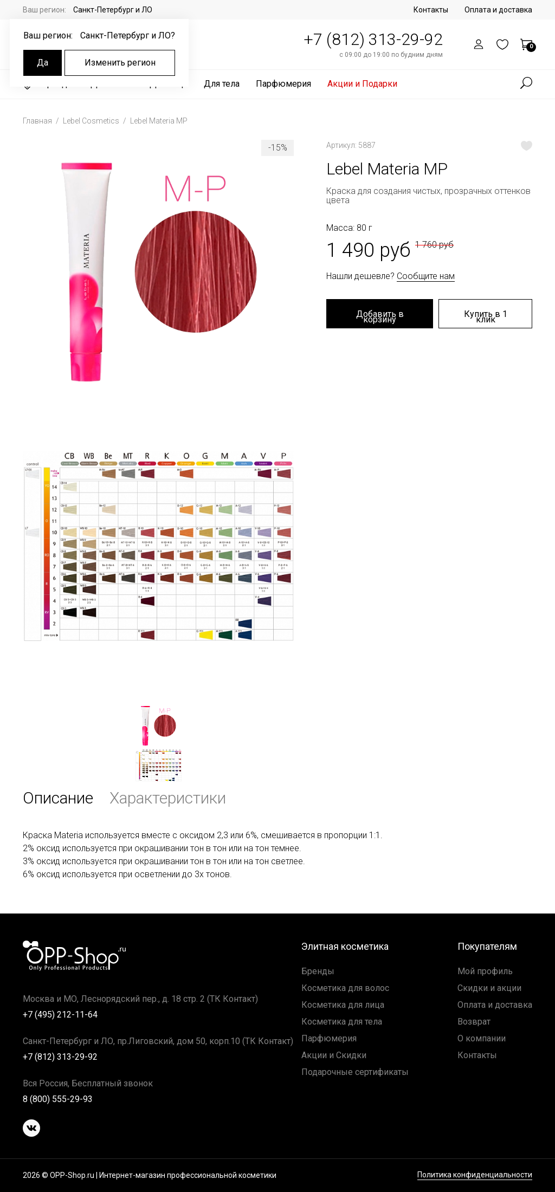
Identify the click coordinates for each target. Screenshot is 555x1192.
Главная (38, 120)
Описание (58, 797)
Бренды (317, 971)
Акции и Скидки (333, 1055)
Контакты (431, 9)
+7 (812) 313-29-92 (373, 39)
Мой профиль (485, 971)
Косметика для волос (345, 988)
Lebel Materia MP (159, 120)
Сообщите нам (426, 276)
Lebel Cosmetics (92, 120)
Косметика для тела (341, 1021)
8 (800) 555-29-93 (58, 1099)
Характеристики (167, 797)
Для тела (222, 84)
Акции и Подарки (362, 84)
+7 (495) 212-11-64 (60, 1014)
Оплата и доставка (498, 9)
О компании (481, 1038)
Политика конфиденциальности (474, 1175)
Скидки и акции (489, 988)
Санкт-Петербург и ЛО (112, 9)
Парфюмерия (283, 84)
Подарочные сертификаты (355, 1072)
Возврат (474, 1021)
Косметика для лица (342, 1005)
